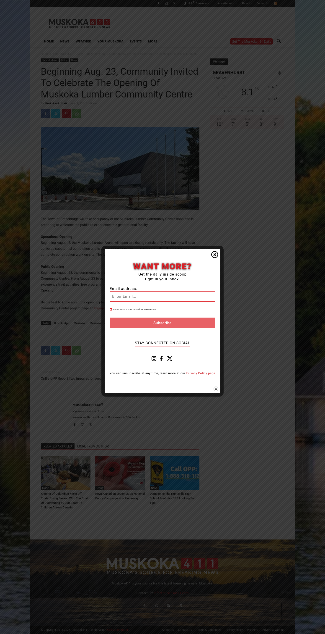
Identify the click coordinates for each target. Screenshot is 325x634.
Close (214, 254)
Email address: (123, 289)
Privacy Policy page (200, 373)
